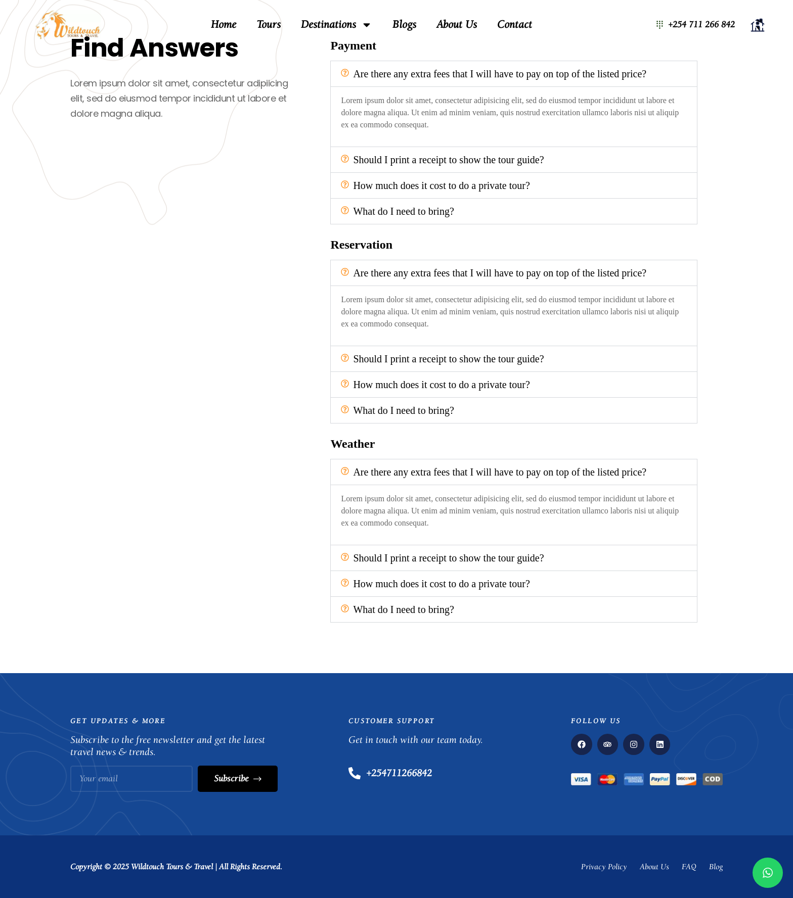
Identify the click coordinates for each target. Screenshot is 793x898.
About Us (456, 24)
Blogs (404, 24)
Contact (514, 24)
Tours (268, 24)
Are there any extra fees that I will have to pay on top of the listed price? (499, 73)
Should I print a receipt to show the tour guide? (448, 159)
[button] (514, 73)
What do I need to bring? (403, 211)
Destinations (336, 24)
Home (223, 24)
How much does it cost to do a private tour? (441, 185)
